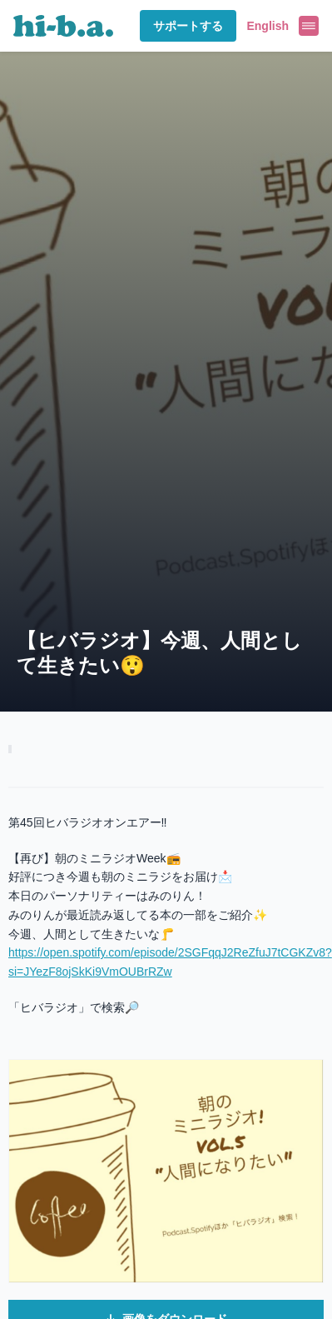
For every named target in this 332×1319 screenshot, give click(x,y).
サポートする (188, 25)
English (267, 25)
